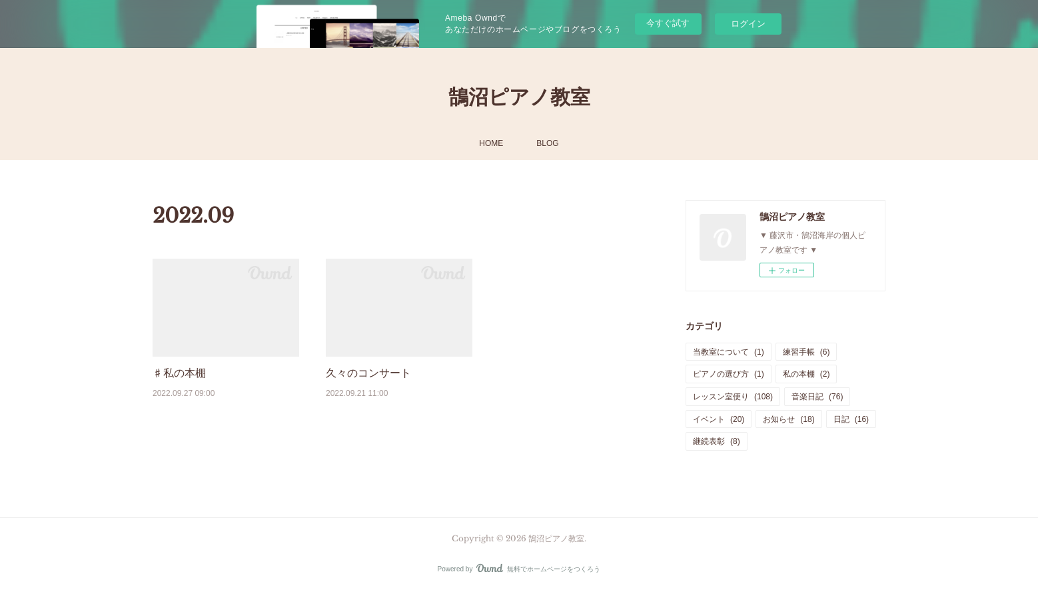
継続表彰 (716, 441)
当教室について (728, 352)
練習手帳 (806, 352)
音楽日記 (817, 396)
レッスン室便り (733, 396)
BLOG (547, 143)
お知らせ (788, 419)
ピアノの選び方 (728, 374)
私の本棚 (806, 374)
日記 (851, 419)
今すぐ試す (668, 23)
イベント (718, 419)
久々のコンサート (368, 373)
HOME (491, 143)
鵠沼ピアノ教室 (519, 97)
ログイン (748, 24)
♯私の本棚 (179, 373)
